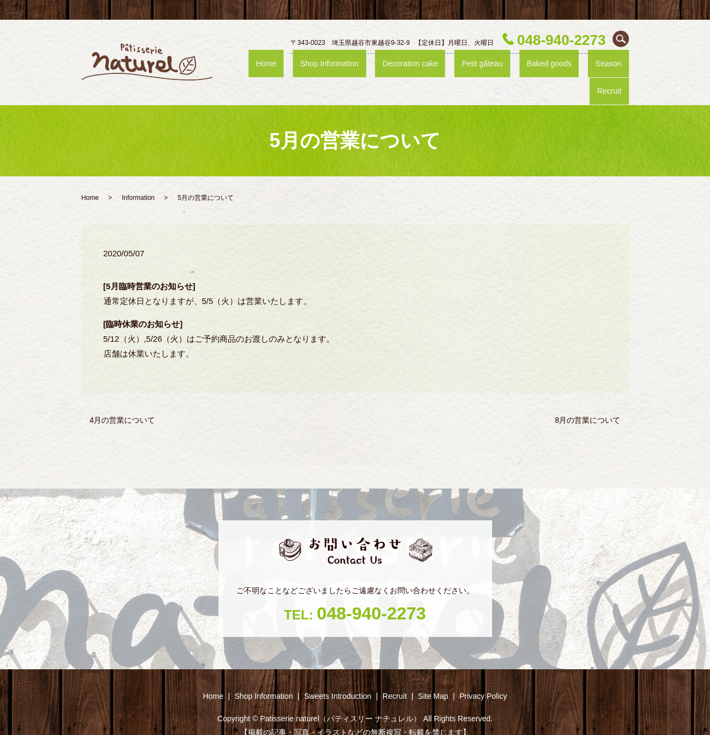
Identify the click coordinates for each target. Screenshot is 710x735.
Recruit (615, 66)
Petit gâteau (477, 66)
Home (294, 66)
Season (579, 66)
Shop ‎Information (346, 66)
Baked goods (533, 66)
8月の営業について (588, 399)
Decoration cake (417, 66)
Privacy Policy (483, 676)
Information (138, 178)
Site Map (433, 676)
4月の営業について (122, 399)
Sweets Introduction (337, 676)
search (621, 39)
